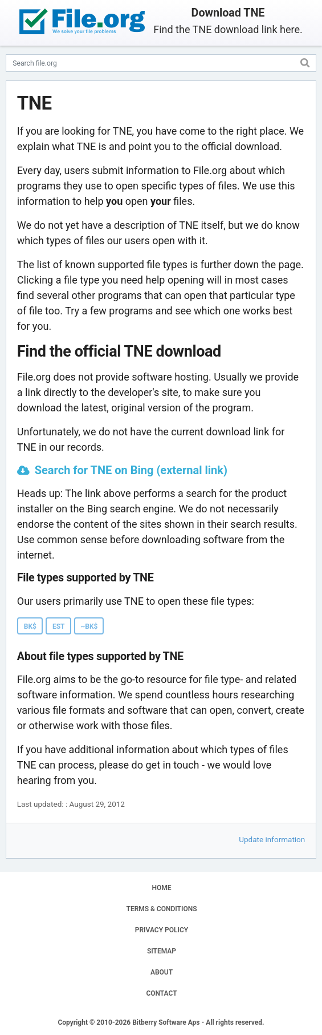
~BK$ (89, 626)
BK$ (30, 626)
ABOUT (161, 972)
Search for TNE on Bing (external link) (131, 470)
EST (58, 626)
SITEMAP (161, 951)
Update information (272, 839)
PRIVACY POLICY (161, 930)
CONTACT (161, 993)
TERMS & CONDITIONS (162, 909)
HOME (161, 888)
